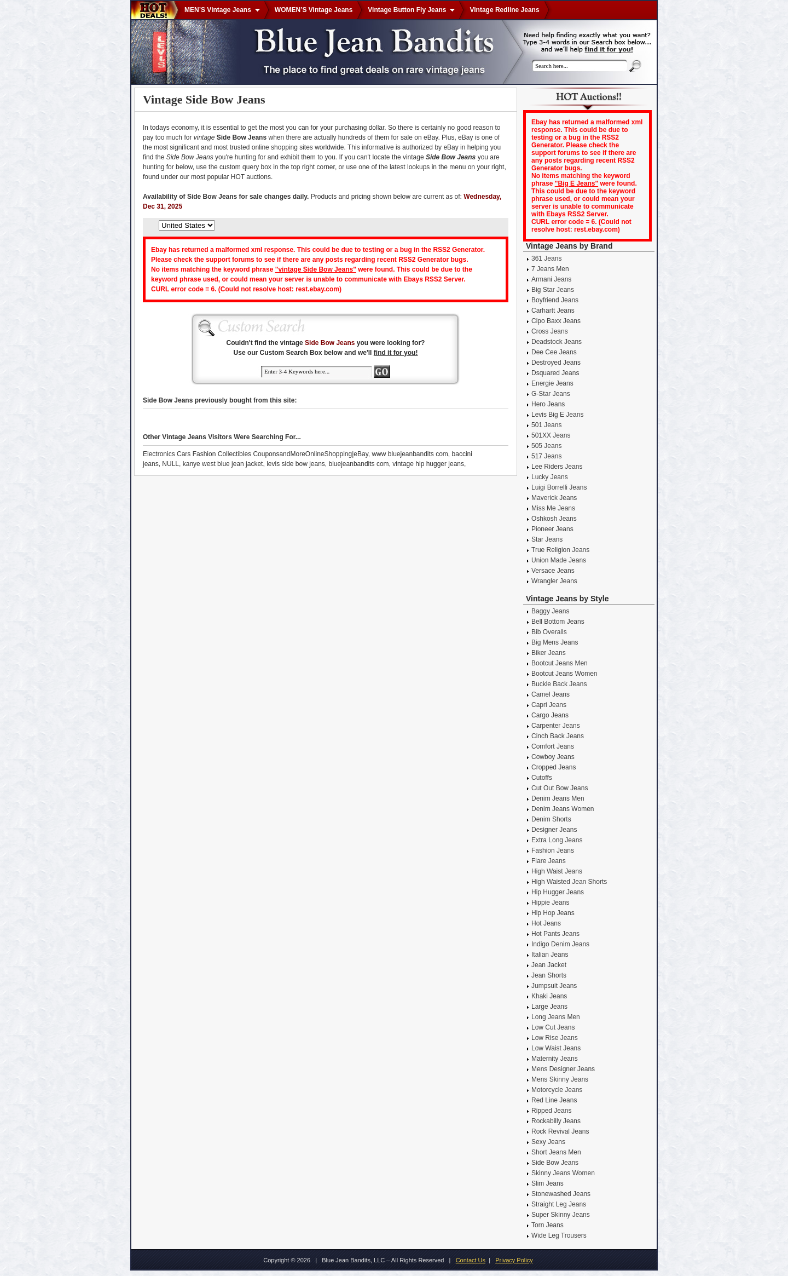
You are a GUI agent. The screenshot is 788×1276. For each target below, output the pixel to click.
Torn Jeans (547, 1225)
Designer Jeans (554, 830)
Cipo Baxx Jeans (556, 321)
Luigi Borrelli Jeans (559, 487)
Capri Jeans (548, 705)
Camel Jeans (550, 694)
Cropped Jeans (553, 767)
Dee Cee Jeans (554, 352)
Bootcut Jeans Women (564, 673)
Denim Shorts (551, 819)
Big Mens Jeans (554, 642)
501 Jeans (546, 425)
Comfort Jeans (552, 746)
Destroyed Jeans (556, 362)
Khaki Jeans (549, 996)
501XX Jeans (550, 435)
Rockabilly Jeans (556, 1121)
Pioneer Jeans (552, 529)
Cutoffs (541, 777)
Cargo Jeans (550, 715)
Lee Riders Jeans (556, 466)
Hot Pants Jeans (555, 934)
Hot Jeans (546, 923)
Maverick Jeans (554, 498)
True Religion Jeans (560, 550)
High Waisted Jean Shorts (569, 882)
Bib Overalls (549, 632)
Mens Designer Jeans (563, 1069)
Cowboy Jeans (553, 757)
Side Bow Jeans (554, 1162)
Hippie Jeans (550, 902)
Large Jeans (549, 1006)
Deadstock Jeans (556, 342)
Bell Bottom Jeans (557, 621)
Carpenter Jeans (555, 725)
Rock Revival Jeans (560, 1131)
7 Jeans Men (550, 269)
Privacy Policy (513, 1260)
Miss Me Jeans (553, 508)
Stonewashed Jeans (560, 1194)
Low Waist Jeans (556, 1048)
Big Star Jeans (552, 290)
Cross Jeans (549, 331)
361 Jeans (546, 258)
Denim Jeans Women (562, 809)
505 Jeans (546, 446)
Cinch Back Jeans (557, 736)
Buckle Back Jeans (559, 684)
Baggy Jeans (550, 611)
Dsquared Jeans (555, 373)
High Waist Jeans (556, 871)
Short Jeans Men (556, 1152)
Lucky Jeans (549, 477)
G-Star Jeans (550, 394)
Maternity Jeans (554, 1058)
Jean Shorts (548, 975)
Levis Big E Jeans (557, 414)
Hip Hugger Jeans (557, 892)
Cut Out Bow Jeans (559, 788)
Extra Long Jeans (556, 840)
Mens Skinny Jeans (559, 1079)
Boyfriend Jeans (554, 300)
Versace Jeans (553, 570)
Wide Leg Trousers (559, 1235)
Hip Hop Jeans (553, 913)
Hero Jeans (548, 404)
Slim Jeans (547, 1183)
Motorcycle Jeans (556, 1090)
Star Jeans (547, 539)
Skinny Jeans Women (563, 1173)
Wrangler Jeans (554, 581)
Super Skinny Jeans (560, 1214)
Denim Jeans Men (557, 798)
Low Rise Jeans (554, 1038)
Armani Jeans (551, 279)
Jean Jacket (548, 965)
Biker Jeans (548, 653)
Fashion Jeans (552, 850)
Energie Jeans (552, 383)
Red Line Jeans (554, 1100)
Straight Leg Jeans (558, 1204)
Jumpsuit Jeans (554, 986)
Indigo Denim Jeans (560, 944)
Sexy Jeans (548, 1142)
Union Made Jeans (558, 560)
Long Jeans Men (555, 1017)
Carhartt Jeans (553, 310)
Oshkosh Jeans (554, 518)
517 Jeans (546, 456)
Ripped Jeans (551, 1110)
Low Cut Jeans (553, 1027)
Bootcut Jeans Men (559, 663)
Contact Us (470, 1260)
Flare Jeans (548, 861)
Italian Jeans (549, 954)
